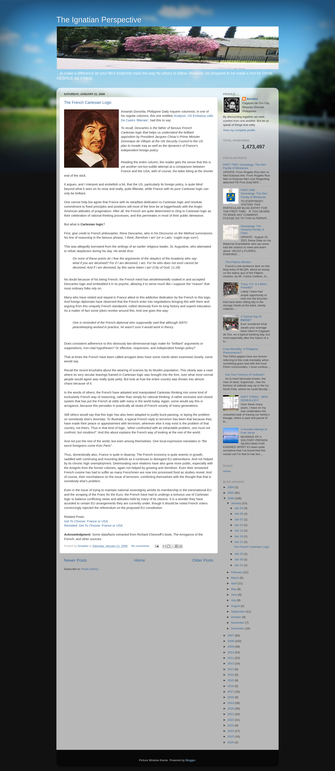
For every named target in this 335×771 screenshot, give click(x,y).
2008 (231, 641)
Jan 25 (239, 553)
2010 (231, 652)
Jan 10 (239, 525)
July (234, 600)
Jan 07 (239, 519)
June (234, 594)
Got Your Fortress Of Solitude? (244, 374)
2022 (231, 719)
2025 (231, 736)
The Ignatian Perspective (98, 19)
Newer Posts (75, 560)
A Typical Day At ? (251, 318)
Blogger (190, 760)
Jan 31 (239, 565)
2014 (231, 674)
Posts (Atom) (90, 569)
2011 (231, 657)
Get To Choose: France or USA (86, 521)
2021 (231, 714)
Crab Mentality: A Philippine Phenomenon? (240, 350)
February (237, 572)
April (234, 583)
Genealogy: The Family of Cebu (252, 230)
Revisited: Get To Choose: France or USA (93, 525)
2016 (231, 686)
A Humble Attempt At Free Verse (254, 431)
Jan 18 (239, 536)
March (235, 577)
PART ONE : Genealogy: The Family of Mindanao (254, 193)
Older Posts (202, 560)
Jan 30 (239, 559)
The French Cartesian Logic (88, 102)
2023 (231, 725)
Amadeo (252, 98)
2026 (231, 742)
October (236, 617)
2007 (231, 635)
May (234, 589)
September (238, 611)
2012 (231, 663)
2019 (231, 703)
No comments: (141, 546)
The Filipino (238, 262)
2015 (231, 680)
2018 (231, 697)
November (238, 622)
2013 (231, 669)
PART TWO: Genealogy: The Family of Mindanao (244, 166)
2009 (231, 646)
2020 (231, 708)
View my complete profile (239, 130)
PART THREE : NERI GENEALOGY (254, 398)
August (236, 606)
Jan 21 (239, 541)
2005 (231, 492)
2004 (231, 487)
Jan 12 (239, 530)
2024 (231, 731)
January (236, 503)
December (238, 628)
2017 (231, 691)
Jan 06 (239, 513)
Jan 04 (239, 508)
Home (139, 560)
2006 (231, 498)
